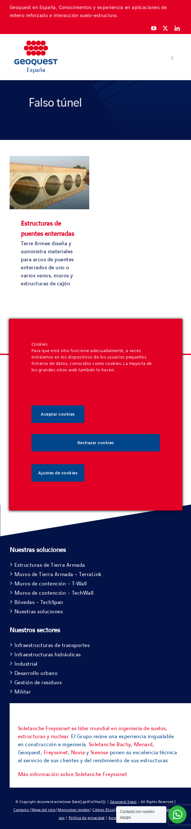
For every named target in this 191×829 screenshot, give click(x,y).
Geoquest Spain (123, 801)
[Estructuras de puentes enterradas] (49, 159)
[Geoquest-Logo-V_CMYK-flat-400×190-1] (36, 43)
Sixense (100, 752)
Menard (143, 744)
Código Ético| (103, 809)
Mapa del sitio (43, 809)
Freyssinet (56, 752)
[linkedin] (177, 28)
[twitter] (165, 28)
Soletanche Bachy (110, 744)
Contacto (21, 809)
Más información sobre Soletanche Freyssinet (72, 774)
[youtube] (154, 28)
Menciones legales (74, 809)
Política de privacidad (87, 818)
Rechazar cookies (95, 442)
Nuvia (78, 752)
